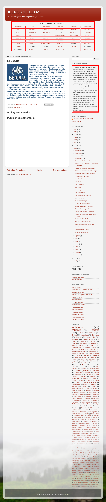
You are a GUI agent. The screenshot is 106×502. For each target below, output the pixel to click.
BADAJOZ (32, 29)
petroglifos (74, 419)
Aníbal (88, 441)
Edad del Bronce (81, 357)
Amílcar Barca (75, 441)
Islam (73, 456)
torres (75, 437)
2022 (75, 134)
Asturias (92, 333)
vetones (85, 400)
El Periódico (80, 451)
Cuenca (77, 382)
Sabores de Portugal (78, 319)
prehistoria (96, 390)
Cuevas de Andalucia (91, 445)
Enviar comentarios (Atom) (24, 174)
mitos (73, 478)
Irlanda (95, 454)
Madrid (95, 402)
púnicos (97, 480)
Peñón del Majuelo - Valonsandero (85, 168)
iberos (78, 337)
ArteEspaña (93, 400)
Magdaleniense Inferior (77, 460)
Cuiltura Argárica (76, 447)
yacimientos (77, 327)
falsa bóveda (82, 474)
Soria (82, 359)
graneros (97, 474)
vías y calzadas (84, 486)
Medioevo (94, 460)
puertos (91, 480)
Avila (73, 367)
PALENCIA (32, 43)
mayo (77, 244)
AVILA (19, 29)
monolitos (79, 478)
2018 (75, 145)
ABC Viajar (81, 439)
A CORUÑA (18, 27)
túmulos (91, 484)
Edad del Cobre (76, 410)
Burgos (74, 361)
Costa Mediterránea (77, 445)
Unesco (93, 468)
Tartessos (96, 415)
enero (77, 255)
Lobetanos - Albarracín (82, 227)
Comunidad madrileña (79, 351)
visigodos (87, 437)
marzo (77, 249)
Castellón (96, 355)
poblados (75, 339)
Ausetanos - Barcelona (82, 176)
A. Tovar (95, 423)
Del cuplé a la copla (78, 277)
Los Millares (93, 458)
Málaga (83, 341)
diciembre (78, 150)
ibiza (82, 476)
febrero (77, 252)
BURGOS (73, 29)
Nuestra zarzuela (77, 279)
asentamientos (76, 347)
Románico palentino (78, 314)
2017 (75, 148)
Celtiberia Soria (76, 414)
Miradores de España (78, 304)
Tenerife (83, 466)
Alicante (92, 341)
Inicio (39, 170)
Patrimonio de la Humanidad (87, 462)
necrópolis (91, 337)
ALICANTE (60, 27)
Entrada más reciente (16, 170)
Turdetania (90, 466)
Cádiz (90, 367)
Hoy (77, 452)
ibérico (95, 417)
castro (73, 390)
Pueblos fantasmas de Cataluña (81, 398)
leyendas (95, 476)
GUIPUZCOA (74, 35)
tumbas (85, 484)
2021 (75, 137)
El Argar (82, 419)
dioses (87, 472)
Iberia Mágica (95, 414)
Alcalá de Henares (92, 439)
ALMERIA (73, 27)
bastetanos (94, 470)
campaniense (76, 431)
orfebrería (74, 412)
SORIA (18, 46)
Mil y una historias (77, 302)
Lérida (87, 388)
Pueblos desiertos (77, 309)
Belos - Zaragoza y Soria (83, 221)
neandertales (96, 478)
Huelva (85, 384)
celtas (82, 349)
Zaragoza (92, 359)
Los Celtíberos (79, 184)
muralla (73, 435)
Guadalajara (95, 363)
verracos (93, 365)
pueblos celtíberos (79, 392)
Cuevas (81, 333)
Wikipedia (76, 330)
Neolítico (74, 386)
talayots (95, 396)
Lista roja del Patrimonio (79, 458)
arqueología (87, 470)
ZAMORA (46, 49)
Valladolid (82, 394)
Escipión (88, 451)
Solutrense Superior (90, 464)
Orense (84, 386)
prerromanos (18, 107)
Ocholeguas (75, 462)
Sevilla (83, 406)
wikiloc (93, 437)
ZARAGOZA (60, 49)
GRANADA (46, 35)
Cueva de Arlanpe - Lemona (84, 206)
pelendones (96, 435)
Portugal (89, 415)
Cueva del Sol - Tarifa (82, 219)
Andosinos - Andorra (81, 232)
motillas (83, 361)
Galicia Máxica (85, 402)
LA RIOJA (46, 38)
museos (97, 406)
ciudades (83, 369)
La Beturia (78, 182)
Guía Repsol (76, 378)
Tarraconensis (75, 466)
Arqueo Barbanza (80, 443)
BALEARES (46, 29)
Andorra (83, 441)
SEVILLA (87, 43)
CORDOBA (87, 32)
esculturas (94, 410)
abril (76, 246)
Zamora (83, 376)
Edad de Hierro (94, 353)
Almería (77, 355)
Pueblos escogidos (77, 312)
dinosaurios (87, 417)
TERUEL (60, 46)
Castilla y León (90, 347)
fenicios (90, 406)
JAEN (32, 38)
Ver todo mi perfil (77, 121)
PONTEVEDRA (46, 43)
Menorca (93, 384)
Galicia (74, 349)
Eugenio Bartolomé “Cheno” (83, 119)
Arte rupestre (93, 412)
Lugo (76, 365)
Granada (86, 355)
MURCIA (73, 41)
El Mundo (86, 414)
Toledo (93, 386)
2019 (75, 142)
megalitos (84, 335)
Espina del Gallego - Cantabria (84, 211)
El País (86, 410)
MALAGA (46, 41)
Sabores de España (78, 317)
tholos (79, 484)
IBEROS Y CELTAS (24, 12)
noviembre (78, 153)
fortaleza (90, 474)
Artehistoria (74, 425)
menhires (88, 390)
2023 (75, 132)
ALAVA (32, 27)
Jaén (92, 345)
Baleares (76, 408)
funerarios (80, 390)
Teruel (84, 365)
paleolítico (77, 400)
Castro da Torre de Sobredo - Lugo (86, 171)
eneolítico (74, 474)
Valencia (74, 343)
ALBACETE (46, 27)
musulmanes (87, 478)
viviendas (75, 486)
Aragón (97, 380)
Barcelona (92, 349)
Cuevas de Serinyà (81, 201)
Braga (89, 443)
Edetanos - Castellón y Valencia (85, 173)
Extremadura (76, 384)
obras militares (81, 435)
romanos (78, 374)
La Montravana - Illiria (82, 229)
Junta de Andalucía (91, 419)
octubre (78, 156)
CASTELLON (46, 32)
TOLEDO (73, 46)
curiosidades (77, 417)
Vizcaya (74, 380)
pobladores (81, 423)
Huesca (85, 378)
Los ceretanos (79, 198)
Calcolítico (84, 408)
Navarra (74, 363)
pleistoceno (84, 480)
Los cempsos (79, 190)
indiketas (88, 476)
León (81, 388)
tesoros (88, 423)
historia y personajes (93, 394)
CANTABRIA (32, 32)
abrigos (79, 470)
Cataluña (84, 363)
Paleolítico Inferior (77, 427)
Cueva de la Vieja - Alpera (83, 203)
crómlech (84, 431)
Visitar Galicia (76, 421)
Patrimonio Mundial (76, 429)
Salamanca (92, 351)
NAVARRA (87, 41)
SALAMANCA (60, 43)
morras (95, 433)
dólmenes (95, 335)
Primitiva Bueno (86, 404)
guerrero (76, 476)
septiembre (79, 158)
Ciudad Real (88, 339)
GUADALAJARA (60, 35)
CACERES (87, 29)
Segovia (96, 372)
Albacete (77, 370)
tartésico (74, 484)
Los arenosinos (80, 192)
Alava (89, 380)
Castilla (95, 443)
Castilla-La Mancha (78, 353)
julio (76, 238)
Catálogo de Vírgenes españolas (82, 294)
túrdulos (97, 484)
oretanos (89, 435)
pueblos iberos (77, 345)
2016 (75, 258)
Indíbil (95, 452)
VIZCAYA (32, 49)
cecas (82, 380)
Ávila (95, 486)
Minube (74, 404)
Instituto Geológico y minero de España (82, 454)
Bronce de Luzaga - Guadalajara (85, 209)
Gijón (73, 452)
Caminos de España (78, 292)
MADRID (32, 41)
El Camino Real (87, 449)
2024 (75, 129)
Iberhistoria (89, 452)
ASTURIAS (87, 27)
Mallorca (81, 367)
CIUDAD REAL (73, 32)
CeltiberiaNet (93, 408)
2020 (75, 140)
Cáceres (86, 370)
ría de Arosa (77, 482)
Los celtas (78, 187)
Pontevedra (95, 370)
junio (77, 241)
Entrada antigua (60, 170)
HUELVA (87, 35)
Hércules (82, 452)
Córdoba (93, 361)
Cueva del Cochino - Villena (83, 161)
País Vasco (92, 392)
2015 (75, 261)
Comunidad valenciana (82, 372)
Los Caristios (79, 179)
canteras (74, 472)
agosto (77, 236)
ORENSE (18, 43)
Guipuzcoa (75, 388)
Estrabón (95, 451)
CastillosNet (75, 402)
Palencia (94, 388)
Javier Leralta (79, 456)
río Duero (85, 482)
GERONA (32, 35)
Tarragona (74, 394)
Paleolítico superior (91, 427)
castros (95, 330)
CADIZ (18, 32)
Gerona (93, 357)
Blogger (66, 494)
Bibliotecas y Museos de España (82, 290)
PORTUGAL (87, 49)
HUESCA (18, 38)
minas (73, 423)
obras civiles (95, 398)
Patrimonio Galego (79, 415)
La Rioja (93, 378)
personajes (76, 480)
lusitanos (94, 421)
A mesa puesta (76, 287)
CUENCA (19, 35)
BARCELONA (60, 29)
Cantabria (93, 343)
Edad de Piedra (87, 447)
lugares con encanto (87, 433)
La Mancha (94, 425)
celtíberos (93, 376)
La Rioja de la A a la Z (91, 456)
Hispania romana (77, 299)
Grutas (74, 335)
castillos (81, 472)
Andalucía (83, 343)
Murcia (74, 359)
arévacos (97, 429)
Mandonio (87, 460)
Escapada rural (84, 425)
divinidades (94, 472)
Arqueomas (83, 412)
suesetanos (94, 482)
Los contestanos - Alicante (83, 195)
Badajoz (88, 374)
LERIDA (87, 38)
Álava (91, 486)
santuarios (87, 396)
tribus (80, 437)
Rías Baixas (77, 464)
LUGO (19, 41)
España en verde (77, 297)
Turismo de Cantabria (83, 468)
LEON (73, 38)
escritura (91, 431)
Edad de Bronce (90, 382)
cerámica (85, 421)
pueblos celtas (94, 369)
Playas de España (77, 307)
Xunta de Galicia (88, 429)
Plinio (97, 462)
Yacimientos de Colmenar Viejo (85, 224)
